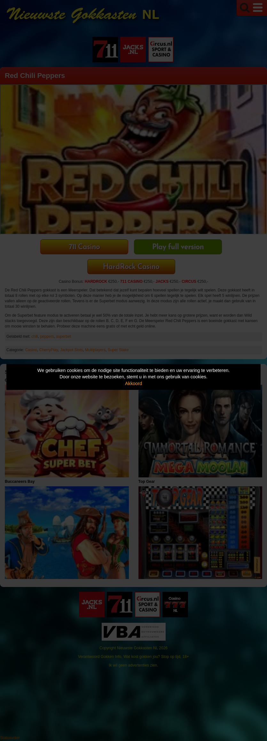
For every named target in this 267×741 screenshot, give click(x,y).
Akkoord (133, 383)
